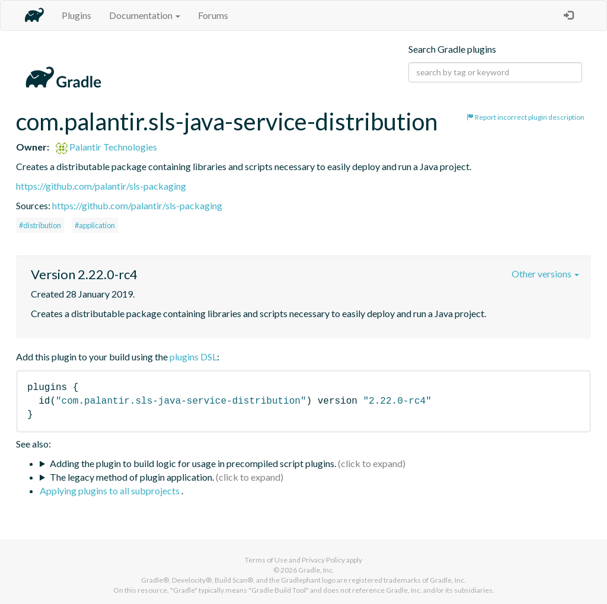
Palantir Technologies (106, 146)
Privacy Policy (323, 559)
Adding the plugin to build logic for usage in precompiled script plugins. (193, 463)
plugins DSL (193, 356)
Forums (213, 15)
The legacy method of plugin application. (132, 476)
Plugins (76, 15)
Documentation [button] (144, 15)
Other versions (545, 273)
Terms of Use (266, 559)
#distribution (40, 225)
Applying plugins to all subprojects (110, 490)
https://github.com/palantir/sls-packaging (101, 185)
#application (95, 225)
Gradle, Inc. (316, 569)
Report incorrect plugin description (525, 117)
